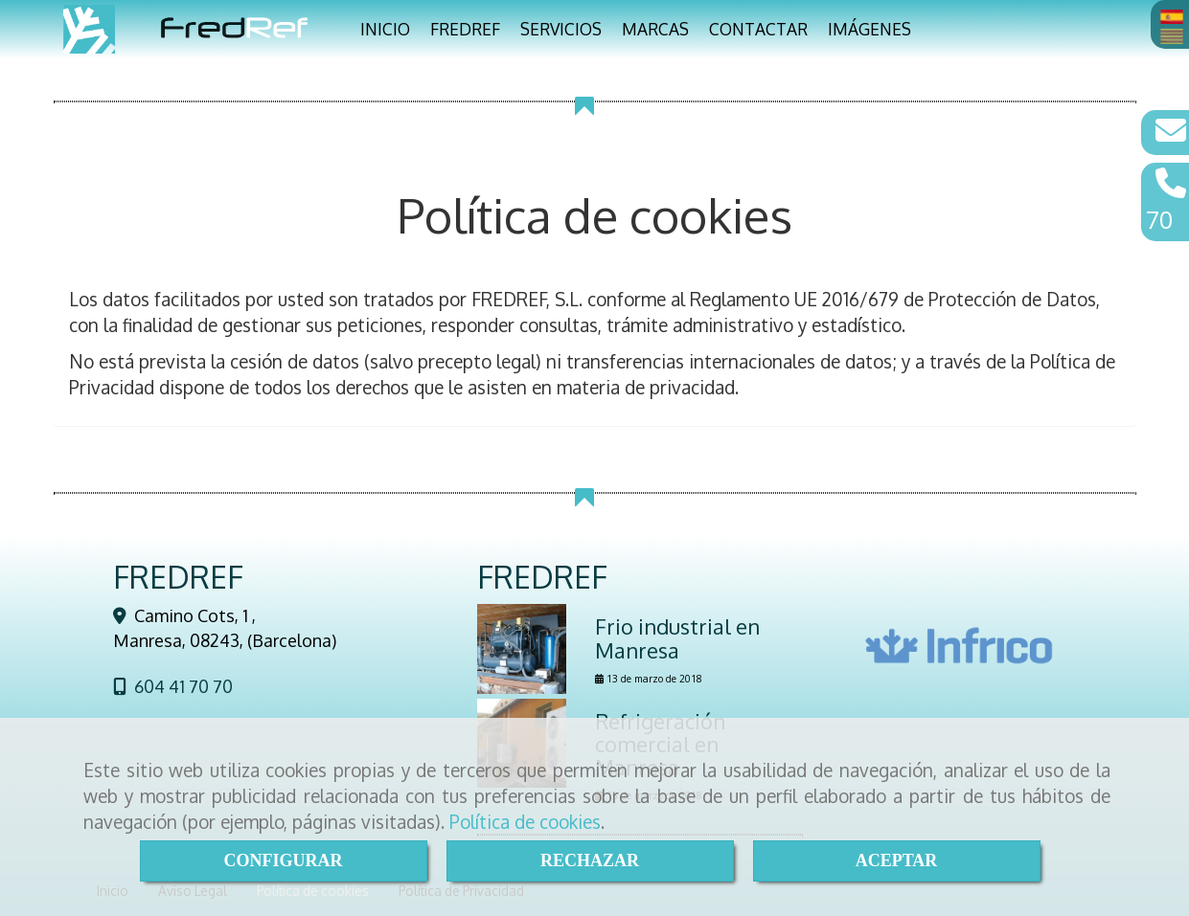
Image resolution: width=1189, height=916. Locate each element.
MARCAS (655, 28)
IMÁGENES (869, 28)
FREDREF (465, 28)
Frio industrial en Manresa (677, 637)
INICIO (385, 28)
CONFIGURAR (283, 860)
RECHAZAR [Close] (589, 860)
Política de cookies (525, 821)
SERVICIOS (561, 28)
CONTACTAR (758, 28)
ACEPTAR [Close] (897, 860)
